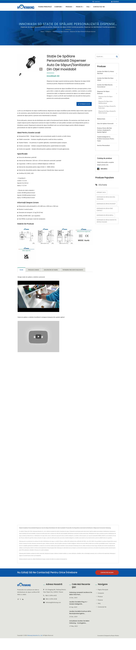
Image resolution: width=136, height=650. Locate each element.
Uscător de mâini (50, 559)
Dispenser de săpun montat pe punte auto (107, 107)
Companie (58, 7)
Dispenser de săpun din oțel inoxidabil (106, 198)
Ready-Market (115, 635)
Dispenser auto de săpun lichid (105, 97)
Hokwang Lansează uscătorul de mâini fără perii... (80, 593)
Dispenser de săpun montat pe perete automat (82, 31)
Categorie (48, 31)
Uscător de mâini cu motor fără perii (105, 72)
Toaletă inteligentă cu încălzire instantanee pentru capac (105, 139)
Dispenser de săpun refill (105, 215)
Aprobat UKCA (101, 192)
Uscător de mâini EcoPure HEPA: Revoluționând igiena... (80, 612)
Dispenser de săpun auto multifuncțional (105, 102)
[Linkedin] (22, 599)
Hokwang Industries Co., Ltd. (34, 635)
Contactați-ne (99, 7)
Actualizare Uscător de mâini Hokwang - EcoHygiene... (79, 622)
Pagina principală (45, 7)
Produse (69, 7)
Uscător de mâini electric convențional (105, 86)
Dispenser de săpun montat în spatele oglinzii (106, 221)
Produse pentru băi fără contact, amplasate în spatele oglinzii (104, 130)
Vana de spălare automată (105, 123)
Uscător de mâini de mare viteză (105, 79)
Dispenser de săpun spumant (106, 203)
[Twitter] (20, 599)
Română (116, 1)
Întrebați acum (84, 104)
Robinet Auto (101, 119)
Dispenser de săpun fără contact (105, 209)
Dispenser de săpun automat (60, 31)
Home (42, 31)
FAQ (88, 7)
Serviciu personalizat (103, 145)
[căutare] (93, 1)
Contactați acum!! (107, 572)
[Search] (102, 1)
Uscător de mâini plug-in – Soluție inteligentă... (78, 603)
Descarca (102, 169)
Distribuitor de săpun (41, 559)
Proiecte (80, 7)
